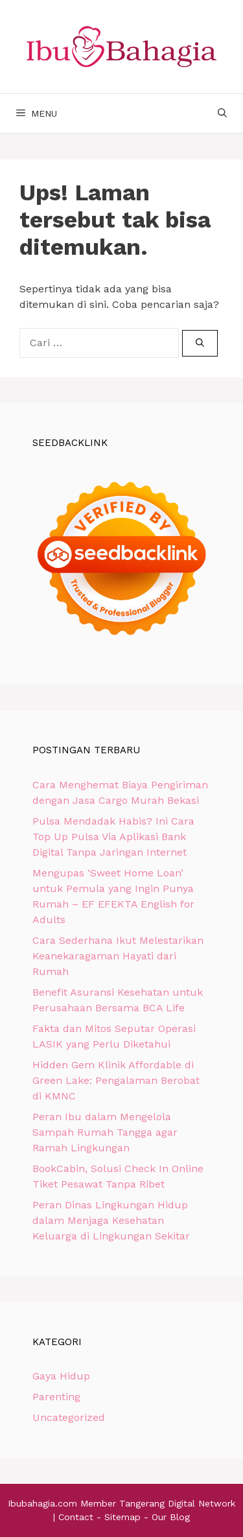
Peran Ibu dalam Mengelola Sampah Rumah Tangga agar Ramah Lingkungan (105, 1132)
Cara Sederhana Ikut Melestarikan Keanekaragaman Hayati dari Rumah (117, 956)
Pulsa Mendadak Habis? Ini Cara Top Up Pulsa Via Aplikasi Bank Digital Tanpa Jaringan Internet (113, 836)
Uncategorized (68, 1417)
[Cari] (200, 343)
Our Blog (171, 1517)
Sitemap (122, 1517)
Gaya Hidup (61, 1376)
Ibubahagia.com (42, 1503)
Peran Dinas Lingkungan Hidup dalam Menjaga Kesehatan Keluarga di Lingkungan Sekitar (111, 1220)
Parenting (56, 1396)
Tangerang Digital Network (177, 1503)
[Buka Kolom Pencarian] (222, 113)
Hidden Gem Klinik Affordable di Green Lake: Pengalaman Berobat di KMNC (116, 1080)
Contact (75, 1517)
